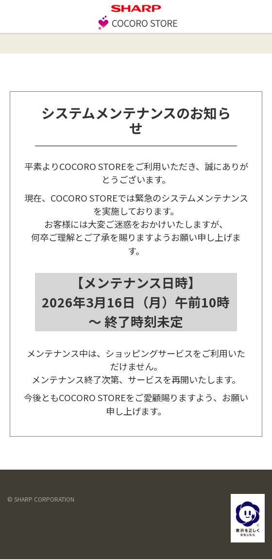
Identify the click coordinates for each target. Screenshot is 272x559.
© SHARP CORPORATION (40, 499)
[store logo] (136, 28)
